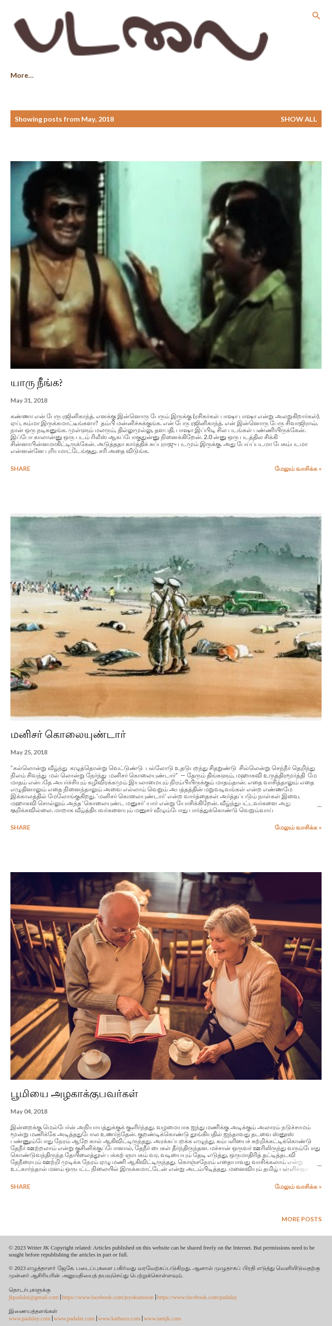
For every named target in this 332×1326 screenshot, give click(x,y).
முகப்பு (21, 75)
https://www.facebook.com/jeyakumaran (108, 1297)
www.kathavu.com (119, 1318)
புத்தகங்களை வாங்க (146, 75)
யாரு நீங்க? (36, 382)
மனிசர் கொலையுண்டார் (68, 734)
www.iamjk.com (162, 1318)
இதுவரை (284, 75)
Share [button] (20, 468)
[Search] (316, 15)
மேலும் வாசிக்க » (298, 468)
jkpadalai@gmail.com (34, 1297)
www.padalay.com (29, 1318)
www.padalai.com (74, 1318)
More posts (302, 1219)
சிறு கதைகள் (74, 75)
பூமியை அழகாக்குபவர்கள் (74, 1093)
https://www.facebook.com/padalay (197, 1297)
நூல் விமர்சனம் (223, 75)
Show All (299, 119)
